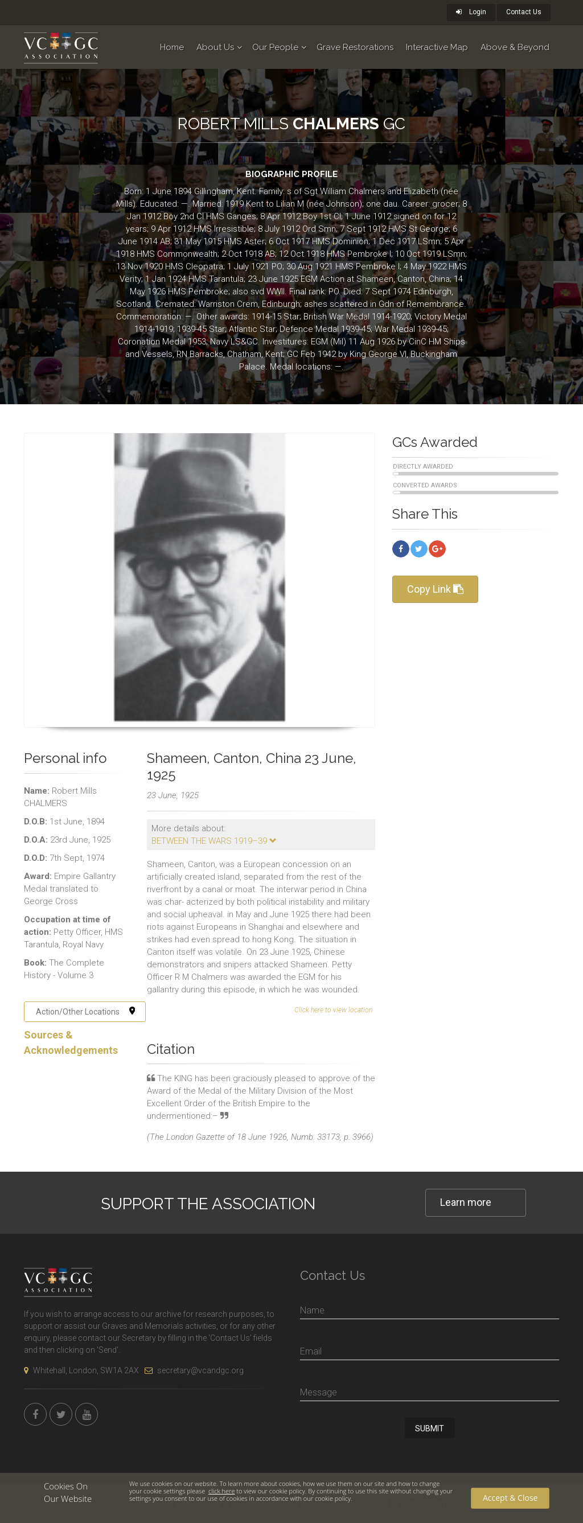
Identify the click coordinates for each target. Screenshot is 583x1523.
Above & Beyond (515, 47)
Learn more (465, 1202)
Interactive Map (437, 47)
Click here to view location (333, 1010)
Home (172, 47)
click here (221, 1491)
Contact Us (523, 12)
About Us (215, 47)
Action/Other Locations (86, 1011)
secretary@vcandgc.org (194, 1370)
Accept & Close (510, 1497)
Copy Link (435, 589)
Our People (275, 47)
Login (471, 12)
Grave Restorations (355, 47)
